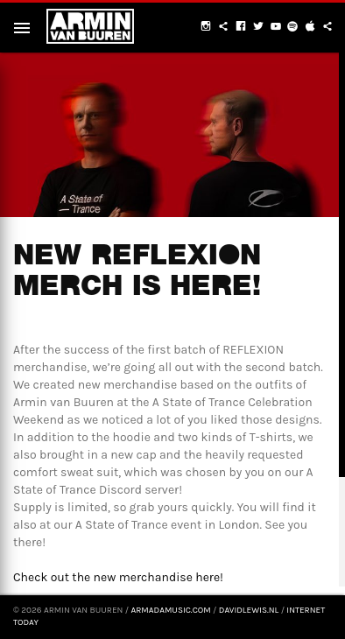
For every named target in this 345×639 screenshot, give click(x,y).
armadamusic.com (170, 610)
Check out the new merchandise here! (118, 577)
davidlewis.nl (248, 610)
